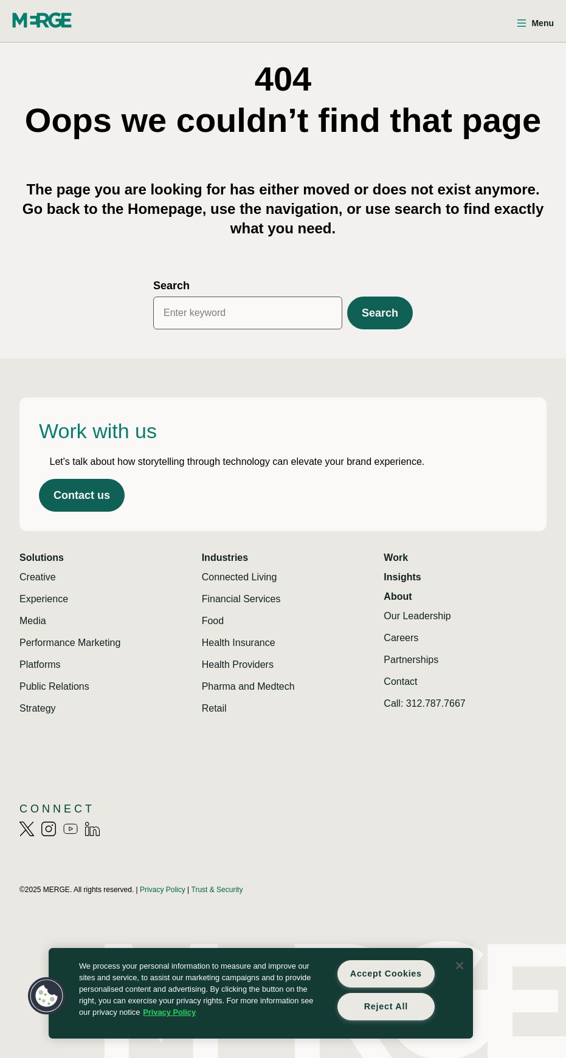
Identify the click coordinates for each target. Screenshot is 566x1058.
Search (171, 286)
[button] (46, 996)
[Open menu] (535, 23)
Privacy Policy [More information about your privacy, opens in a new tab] (169, 1012)
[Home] (42, 20)
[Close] (459, 965)
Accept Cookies (386, 973)
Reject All (386, 1006)
